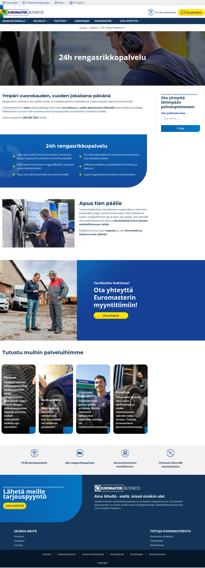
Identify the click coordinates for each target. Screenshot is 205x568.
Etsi (180, 129)
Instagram (19, 541)
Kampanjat (68, 21)
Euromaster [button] (85, 21)
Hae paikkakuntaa (173, 113)
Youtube (18, 545)
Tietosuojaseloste (67, 554)
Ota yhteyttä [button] (107, 21)
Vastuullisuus (157, 545)
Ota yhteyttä (109, 316)
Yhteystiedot (156, 541)
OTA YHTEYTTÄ (15, 506)
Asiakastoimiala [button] (11, 21)
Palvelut (94, 28)
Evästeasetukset (157, 554)
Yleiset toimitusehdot (93, 554)
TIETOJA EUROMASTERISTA (170, 531)
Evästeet (46, 554)
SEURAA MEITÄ (25, 531)
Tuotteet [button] (50, 21)
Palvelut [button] (33, 21)
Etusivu (83, 28)
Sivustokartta (117, 554)
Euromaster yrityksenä (161, 536)
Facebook (19, 536)
